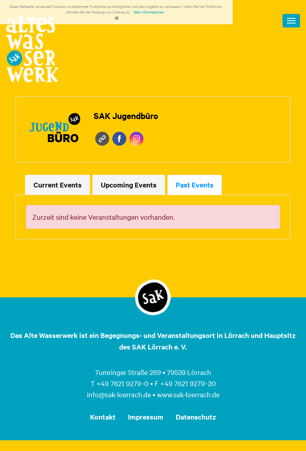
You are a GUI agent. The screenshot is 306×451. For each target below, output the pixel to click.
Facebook (119, 139)
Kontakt (103, 417)
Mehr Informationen (148, 12)
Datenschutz (196, 417)
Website (102, 139)
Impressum (145, 417)
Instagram (136, 139)
